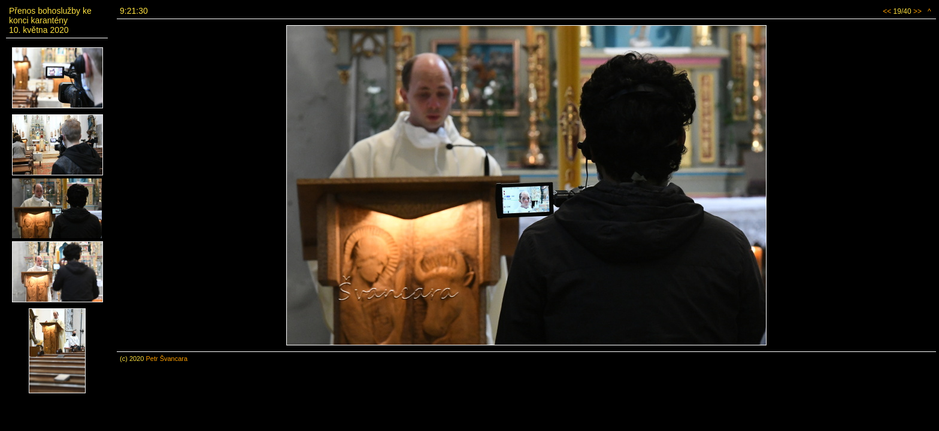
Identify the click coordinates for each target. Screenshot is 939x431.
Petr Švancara (166, 358)
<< (887, 11)
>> (917, 11)
